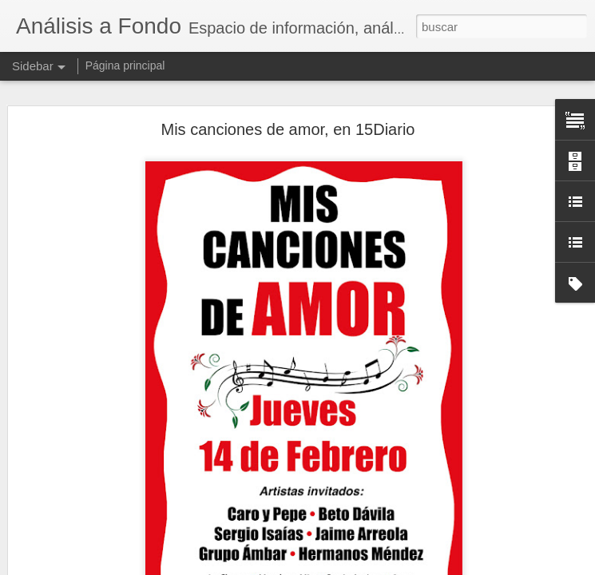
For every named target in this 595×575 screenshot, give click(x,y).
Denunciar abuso (412, 566)
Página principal (125, 65)
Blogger (360, 566)
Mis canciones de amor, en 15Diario (288, 96)
